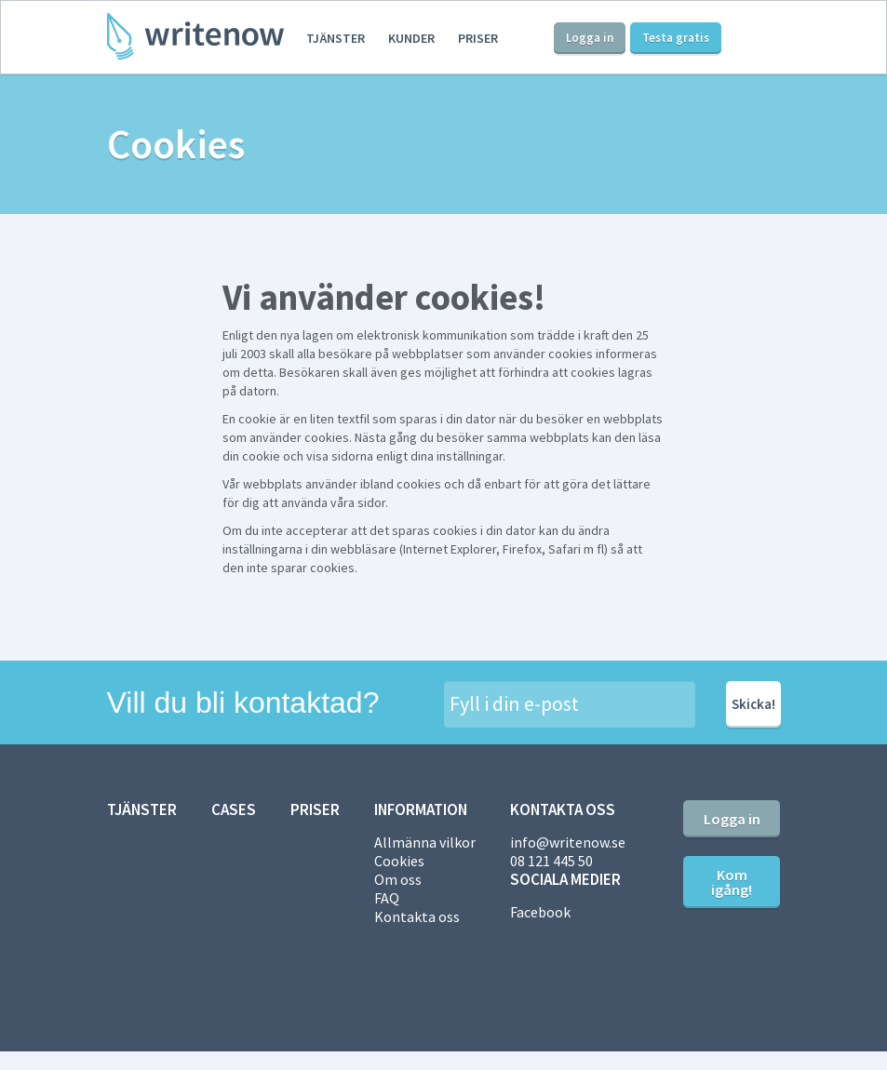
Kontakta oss (417, 916)
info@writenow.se (567, 842)
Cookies (399, 860)
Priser (478, 38)
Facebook (540, 912)
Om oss (398, 879)
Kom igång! (731, 882)
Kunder (411, 38)
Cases (233, 809)
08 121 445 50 (551, 860)
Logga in (589, 38)
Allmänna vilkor (425, 842)
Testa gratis (675, 38)
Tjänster (335, 38)
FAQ (386, 898)
